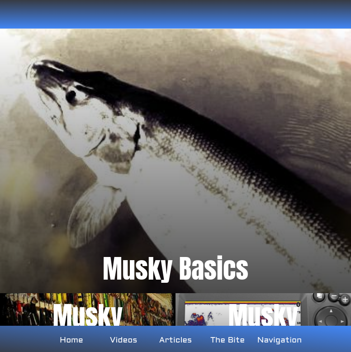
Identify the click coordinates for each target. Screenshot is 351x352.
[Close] (14, 14)
